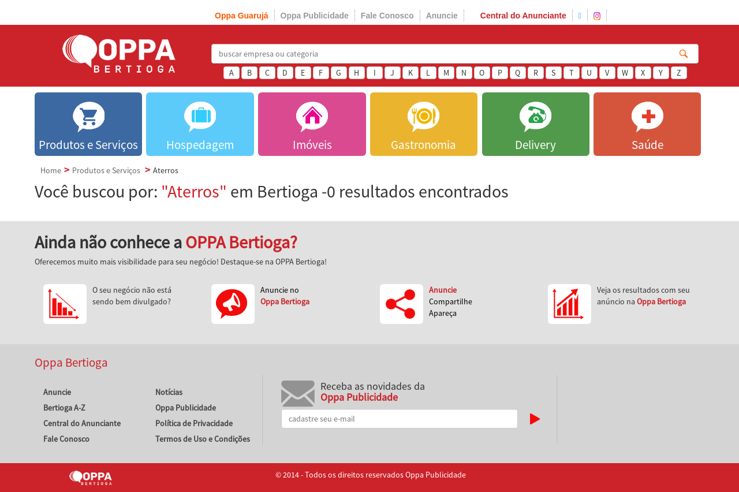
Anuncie (442, 15)
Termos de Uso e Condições (202, 439)
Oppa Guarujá (241, 15)
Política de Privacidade (194, 423)
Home (50, 170)
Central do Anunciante (523, 15)
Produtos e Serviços (106, 170)
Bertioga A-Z (64, 407)
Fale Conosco (387, 15)
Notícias (168, 392)
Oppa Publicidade (315, 15)
